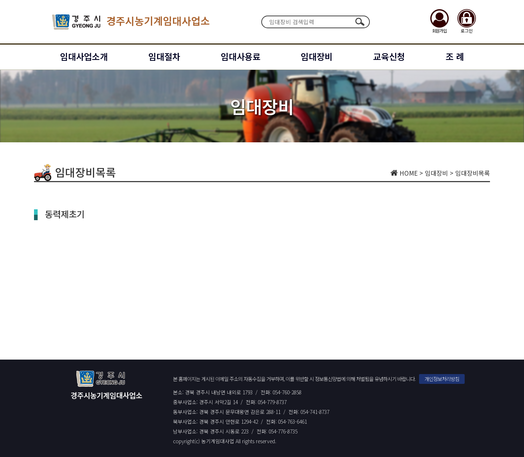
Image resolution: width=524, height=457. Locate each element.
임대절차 (164, 56)
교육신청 (389, 56)
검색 (360, 22)
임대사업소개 (84, 56)
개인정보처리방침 (441, 378)
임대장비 (317, 56)
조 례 (454, 56)
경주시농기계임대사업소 (131, 21)
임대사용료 (241, 56)
